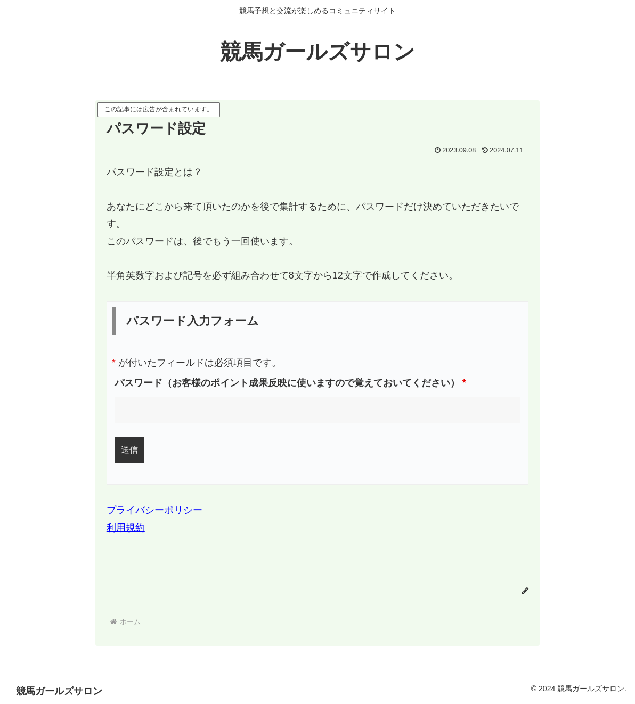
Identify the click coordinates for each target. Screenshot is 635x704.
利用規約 (126, 527)
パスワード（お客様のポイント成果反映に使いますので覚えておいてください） (290, 383)
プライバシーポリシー (154, 510)
